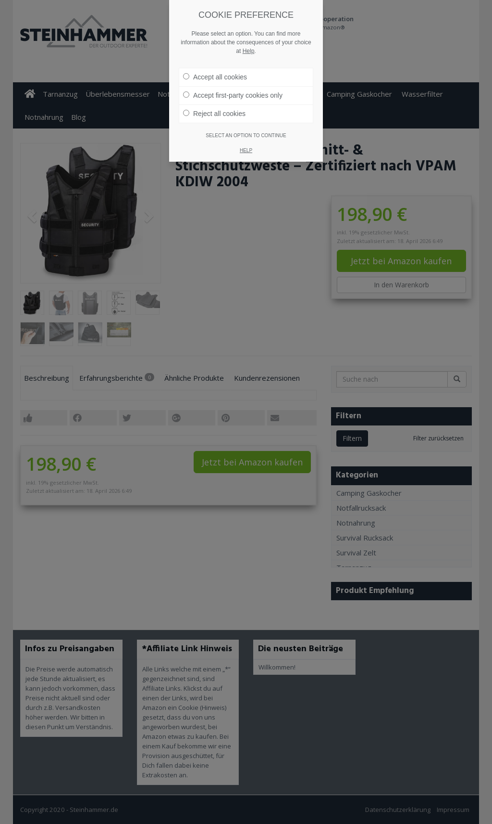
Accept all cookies (215, 77)
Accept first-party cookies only (233, 95)
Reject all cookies (214, 113)
